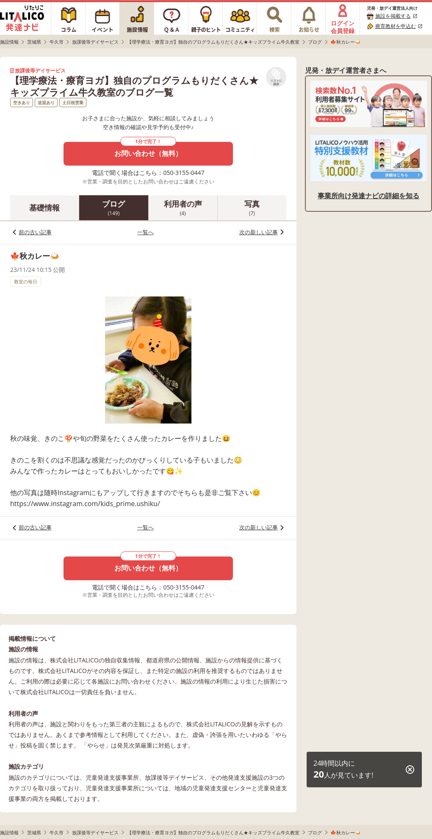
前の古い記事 (35, 232)
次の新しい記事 (258, 232)
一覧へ (145, 232)
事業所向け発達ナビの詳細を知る (368, 195)
